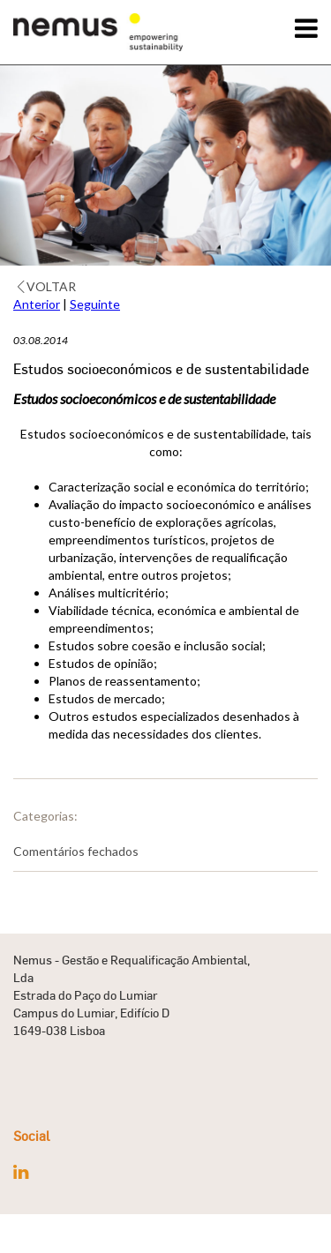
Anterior (36, 303)
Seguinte (95, 303)
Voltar (47, 286)
